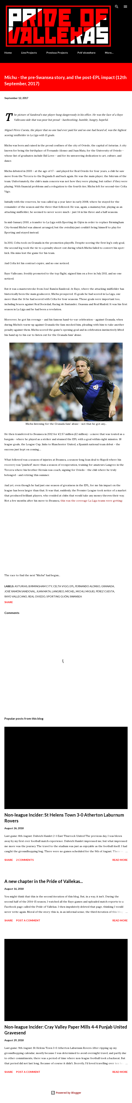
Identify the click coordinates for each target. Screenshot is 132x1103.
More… (109, 52)
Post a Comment (28, 920)
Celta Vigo (61, 586)
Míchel (70, 591)
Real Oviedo (36, 596)
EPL (72, 586)
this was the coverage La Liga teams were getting (91, 500)
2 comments (25, 859)
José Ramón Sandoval (19, 591)
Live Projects (29, 52)
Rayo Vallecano (15, 596)
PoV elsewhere (86, 52)
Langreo (58, 591)
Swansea (76, 596)
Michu (80, 591)
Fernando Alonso (87, 586)
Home (8, 52)
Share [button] (8, 602)
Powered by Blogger (66, 1092)
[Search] (116, 6)
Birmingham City (40, 586)
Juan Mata (43, 591)
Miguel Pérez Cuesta (100, 591)
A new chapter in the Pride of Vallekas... (43, 881)
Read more (120, 859)
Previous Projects (57, 52)
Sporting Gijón (57, 596)
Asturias (21, 586)
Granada (107, 586)
